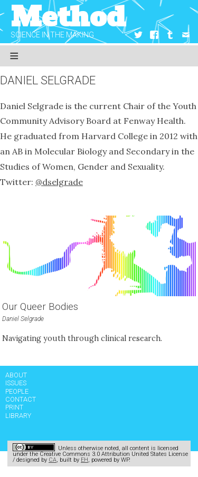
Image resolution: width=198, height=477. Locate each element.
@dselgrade (59, 182)
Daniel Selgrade (23, 319)
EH (84, 459)
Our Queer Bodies (40, 307)
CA (52, 459)
